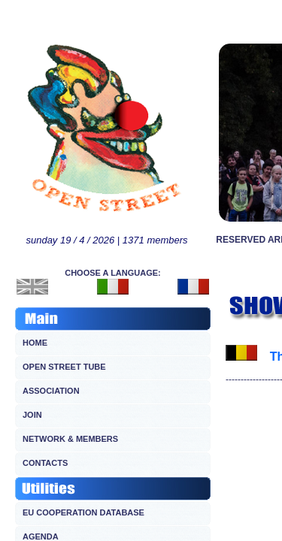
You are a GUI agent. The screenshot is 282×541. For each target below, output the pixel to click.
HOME (35, 342)
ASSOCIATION (51, 390)
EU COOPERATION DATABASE (83, 512)
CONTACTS (45, 462)
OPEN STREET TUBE (64, 366)
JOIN (32, 414)
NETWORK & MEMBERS (70, 438)
